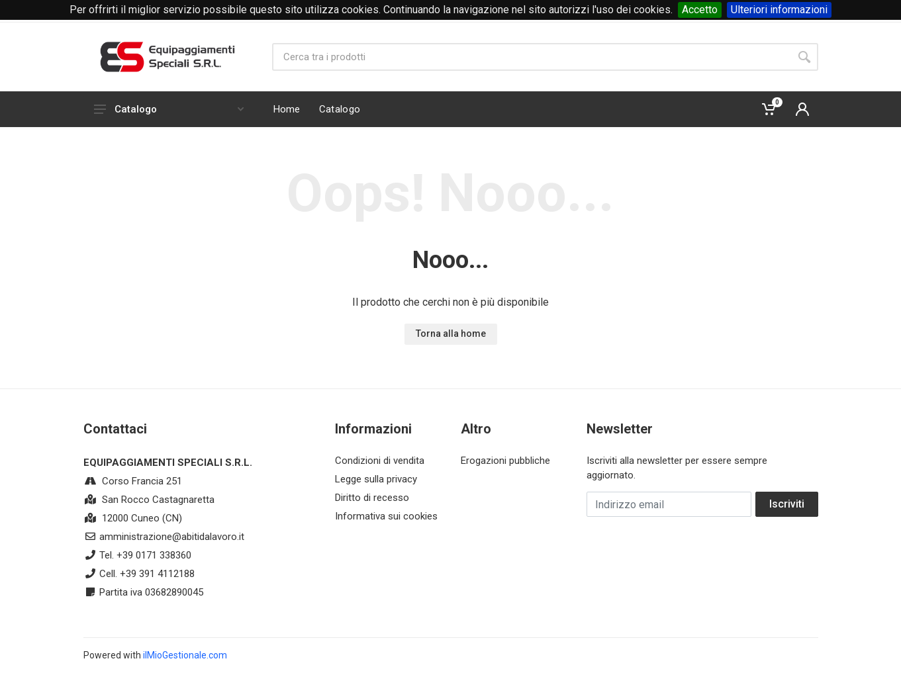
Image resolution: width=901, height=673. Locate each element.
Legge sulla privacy (376, 479)
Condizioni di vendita (379, 461)
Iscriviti (786, 504)
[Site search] (531, 57)
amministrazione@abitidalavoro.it (171, 537)
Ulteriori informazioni (779, 9)
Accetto (700, 9)
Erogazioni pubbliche (505, 461)
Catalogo (169, 109)
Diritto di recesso (372, 498)
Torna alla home (451, 333)
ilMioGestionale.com (185, 655)
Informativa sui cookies (386, 516)
